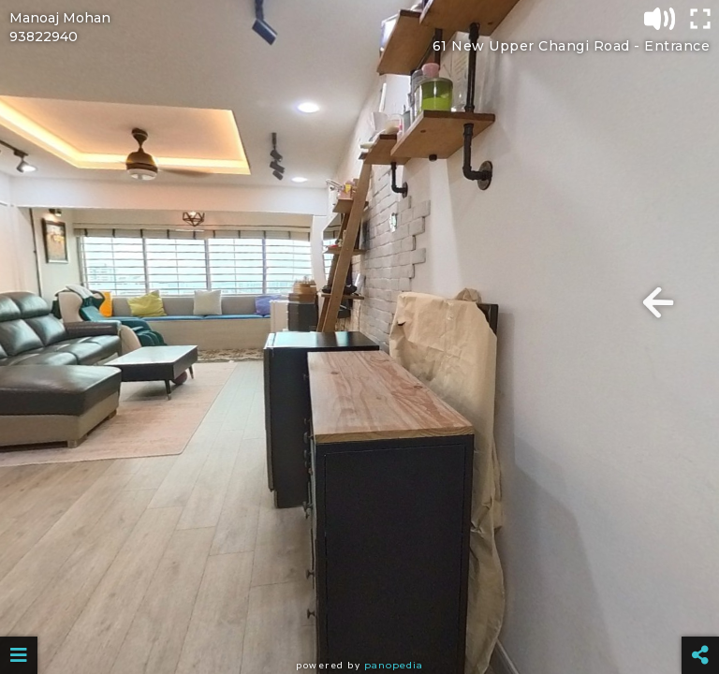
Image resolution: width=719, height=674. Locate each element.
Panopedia (393, 665)
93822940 (43, 36)
